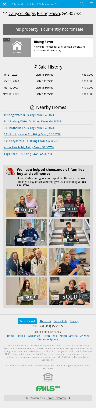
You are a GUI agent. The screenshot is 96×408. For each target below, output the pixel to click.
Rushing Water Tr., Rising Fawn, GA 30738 (29, 115)
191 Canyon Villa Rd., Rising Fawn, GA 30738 (31, 141)
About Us (45, 321)
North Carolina (69, 336)
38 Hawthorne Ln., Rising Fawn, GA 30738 (29, 128)
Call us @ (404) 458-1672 (48, 326)
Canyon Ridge (22, 13)
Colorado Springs (48, 339)
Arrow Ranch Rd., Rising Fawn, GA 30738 (29, 147)
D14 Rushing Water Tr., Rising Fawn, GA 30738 (32, 121)
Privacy (74, 321)
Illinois (10, 336)
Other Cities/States (48, 332)
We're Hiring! (27, 321)
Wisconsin (34, 336)
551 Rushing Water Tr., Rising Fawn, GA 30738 (32, 134)
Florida (21, 336)
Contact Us (60, 321)
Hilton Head (50, 336)
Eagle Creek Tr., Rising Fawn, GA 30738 (28, 154)
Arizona (85, 336)
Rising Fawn (48, 13)
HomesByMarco (56, 398)
